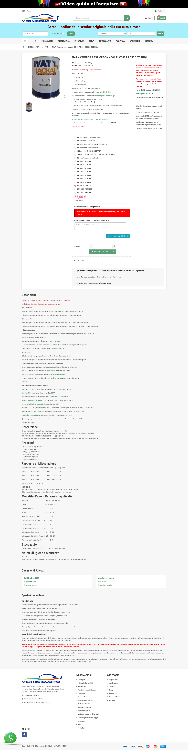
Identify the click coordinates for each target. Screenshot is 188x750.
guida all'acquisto (60, 397)
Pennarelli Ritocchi (115, 697)
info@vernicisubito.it (37, 404)
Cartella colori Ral (84, 704)
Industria (149, 41)
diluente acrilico (50, 371)
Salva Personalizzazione (117, 236)
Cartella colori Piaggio (85, 700)
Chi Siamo (26, 11)
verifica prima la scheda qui (105, 96)
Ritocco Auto (105, 41)
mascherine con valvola (31, 415)
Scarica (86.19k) (31, 585)
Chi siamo (81, 693)
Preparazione (47, 41)
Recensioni (81, 721)
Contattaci (81, 728)
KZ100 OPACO (55, 341)
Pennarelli (120, 41)
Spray (91, 41)
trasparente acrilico (58, 374)
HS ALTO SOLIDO (102, 119)
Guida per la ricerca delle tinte (88, 714)
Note (79, 724)
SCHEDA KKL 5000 (31, 578)
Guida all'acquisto (84, 711)
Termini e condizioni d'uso (87, 690)
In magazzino (76, 65)
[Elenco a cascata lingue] (160, 11)
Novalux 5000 (26, 393)
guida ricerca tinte (28, 400)
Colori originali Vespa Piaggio (88, 718)
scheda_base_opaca (106, 578)
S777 (53, 393)
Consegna (81, 680)
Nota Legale (82, 686)
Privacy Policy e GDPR (85, 683)
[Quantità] (103, 246)
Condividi (79, 261)
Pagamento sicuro (84, 697)
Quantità (77, 246)
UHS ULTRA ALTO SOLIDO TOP (83, 119)
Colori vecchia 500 (84, 707)
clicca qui (45, 348)
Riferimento (76, 63)
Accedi (149, 18)
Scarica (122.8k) (105, 585)
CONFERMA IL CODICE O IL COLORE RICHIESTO (91, 220)
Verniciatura (64, 41)
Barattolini (135, 41)
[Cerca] (101, 18)
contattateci (39, 400)
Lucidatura (79, 41)
